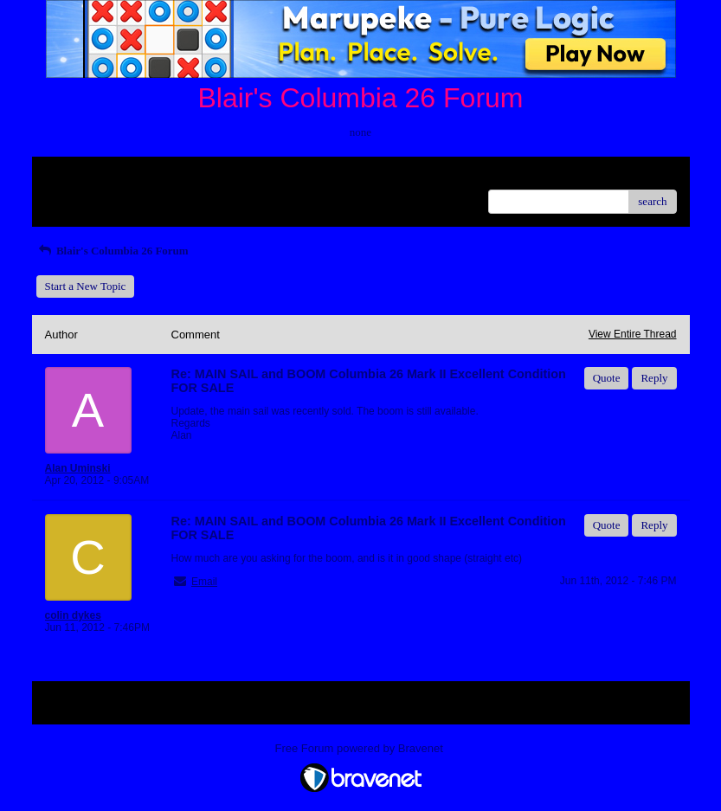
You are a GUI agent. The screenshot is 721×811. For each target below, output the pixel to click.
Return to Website (85, 176)
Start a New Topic (85, 286)
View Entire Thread (633, 334)
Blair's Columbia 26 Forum (112, 250)
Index (153, 176)
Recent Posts (74, 196)
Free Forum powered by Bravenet (361, 748)
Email (204, 582)
